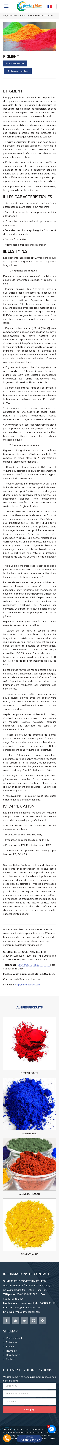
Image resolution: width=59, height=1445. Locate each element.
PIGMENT (49, 15)
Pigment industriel (35, 15)
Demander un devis (17, 71)
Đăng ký (29, 1409)
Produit (21, 15)
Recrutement (12, 1354)
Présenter (10, 1342)
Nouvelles (10, 1350)
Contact (9, 1359)
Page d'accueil (10, 15)
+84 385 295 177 (15, 63)
